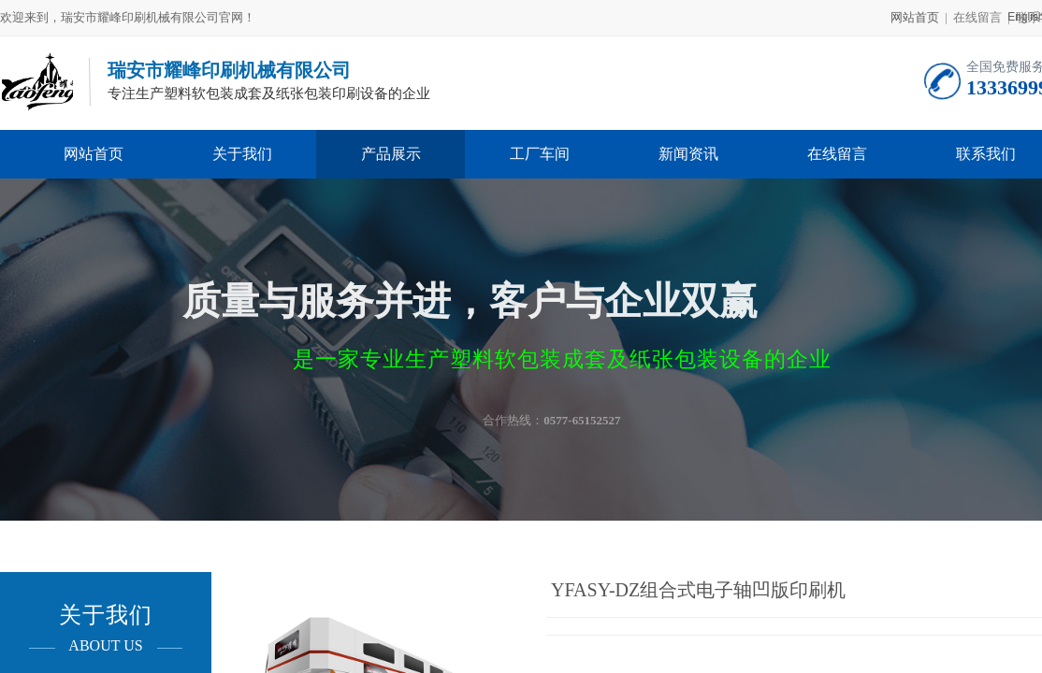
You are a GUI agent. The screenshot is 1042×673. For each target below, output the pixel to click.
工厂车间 (540, 154)
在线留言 (837, 154)
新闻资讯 (688, 154)
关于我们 (242, 154)
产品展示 (391, 154)
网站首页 (914, 17)
